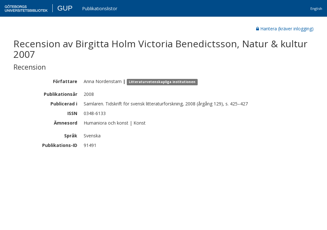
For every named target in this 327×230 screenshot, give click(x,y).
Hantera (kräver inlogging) (285, 29)
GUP (64, 8)
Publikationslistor (99, 8)
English (316, 8)
